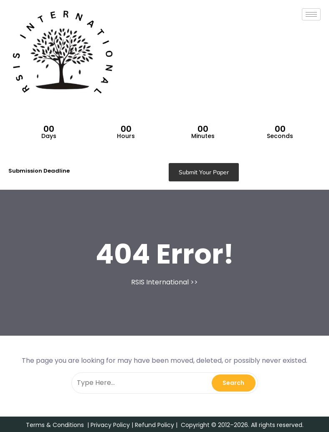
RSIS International (160, 282)
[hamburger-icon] (311, 14)
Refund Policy (154, 425)
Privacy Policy (110, 425)
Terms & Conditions (55, 425)
